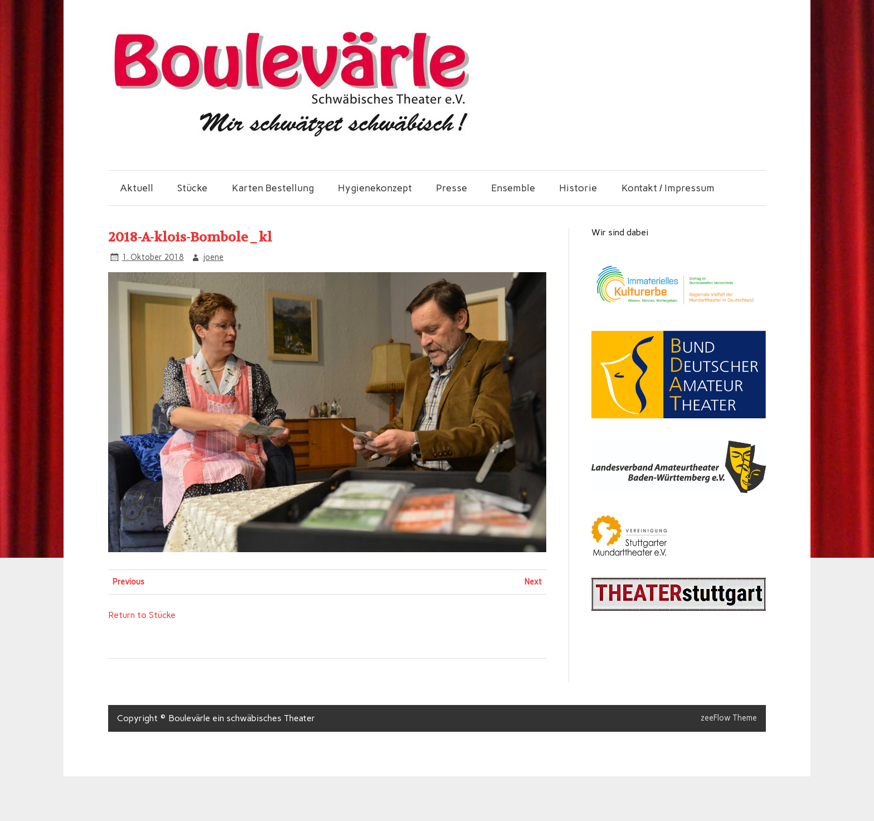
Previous (128, 582)
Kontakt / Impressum (668, 188)
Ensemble (513, 188)
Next (533, 582)
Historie (578, 188)
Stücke (192, 188)
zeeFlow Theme (729, 718)
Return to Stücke (142, 615)
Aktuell (136, 188)
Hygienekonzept (375, 188)
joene (213, 257)
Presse (451, 188)
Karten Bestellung (273, 188)
